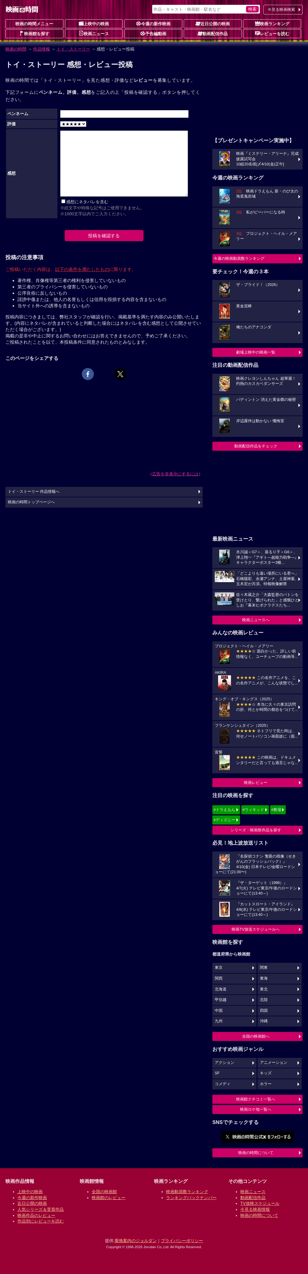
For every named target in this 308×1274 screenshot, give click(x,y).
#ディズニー (224, 820)
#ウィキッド (253, 809)
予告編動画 (153, 33)
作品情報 (41, 49)
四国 (264, 1010)
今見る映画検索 (281, 9)
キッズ (266, 1073)
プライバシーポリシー (182, 1240)
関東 (264, 967)
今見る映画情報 (255, 1209)
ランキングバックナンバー (191, 1197)
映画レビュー (255, 782)
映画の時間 (15, 49)
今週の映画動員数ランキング (239, 258)
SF (217, 1073)
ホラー (266, 1084)
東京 (219, 967)
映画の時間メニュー (34, 23)
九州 (219, 1021)
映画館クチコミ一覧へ (255, 1099)
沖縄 (264, 1021)
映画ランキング (272, 23)
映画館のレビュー (108, 1197)
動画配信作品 (213, 33)
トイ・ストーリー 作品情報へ (34, 492)
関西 (219, 978)
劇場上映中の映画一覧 (255, 352)
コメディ (222, 1084)
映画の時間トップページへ (31, 502)
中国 (219, 1010)
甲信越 (220, 1000)
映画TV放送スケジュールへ (256, 929)
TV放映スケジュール (259, 1203)
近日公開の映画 (213, 23)
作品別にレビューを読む (40, 1221)
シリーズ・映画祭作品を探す (255, 830)
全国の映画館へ (256, 1036)
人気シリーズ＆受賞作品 (40, 1209)
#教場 (276, 809)
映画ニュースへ (256, 620)
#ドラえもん (224, 809)
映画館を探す (34, 33)
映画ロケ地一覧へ (255, 1109)
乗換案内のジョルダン (136, 1240)
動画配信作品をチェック (255, 446)
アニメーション (273, 1063)
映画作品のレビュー (36, 1215)
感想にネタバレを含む (87, 201)
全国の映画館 (104, 1191)
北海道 (220, 989)
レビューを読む (272, 33)
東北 (264, 989)
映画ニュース (94, 33)
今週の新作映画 (153, 23)
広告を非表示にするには (175, 473)
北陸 (264, 1000)
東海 (264, 978)
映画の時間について (255, 1152)
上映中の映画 (94, 23)
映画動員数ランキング (187, 1191)
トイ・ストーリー (73, 49)
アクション (224, 1063)
